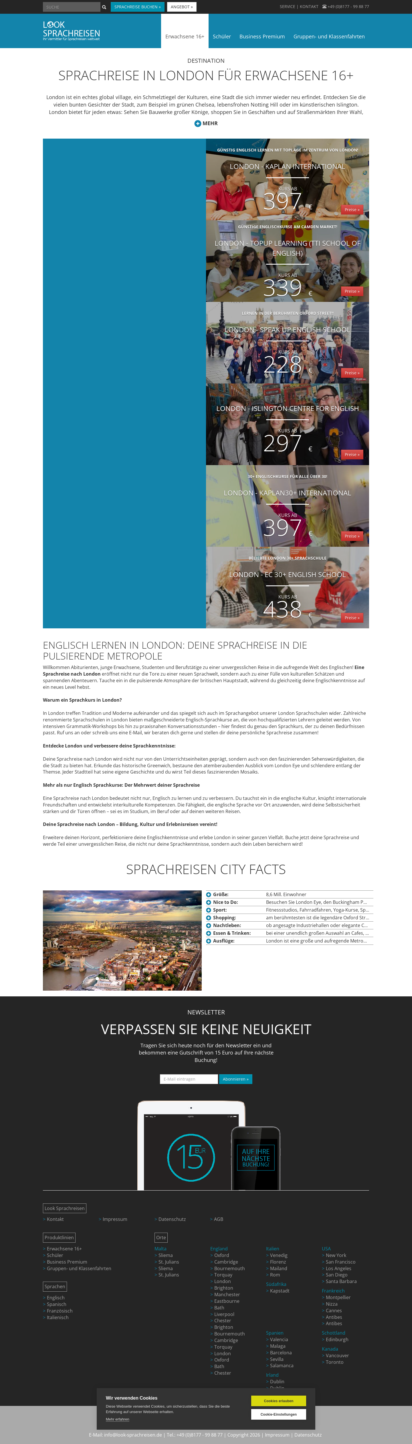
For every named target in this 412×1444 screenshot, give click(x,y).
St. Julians (169, 1262)
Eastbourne (226, 1301)
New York (336, 1255)
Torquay (223, 1275)
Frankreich (333, 1291)
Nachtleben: (227, 925)
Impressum (115, 1219)
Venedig (279, 1255)
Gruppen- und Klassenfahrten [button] (329, 36)
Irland (272, 1375)
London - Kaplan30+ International (287, 508)
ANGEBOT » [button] (182, 6)
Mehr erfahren (117, 1419)
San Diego (337, 1275)
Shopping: (224, 917)
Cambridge (226, 1262)
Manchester (227, 1294)
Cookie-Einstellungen (279, 1414)
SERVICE (287, 6)
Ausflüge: (224, 941)
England (219, 1249)
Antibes (334, 1317)
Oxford (221, 1255)
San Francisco (341, 1262)
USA (326, 1249)
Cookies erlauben (278, 1401)
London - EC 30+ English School (287, 589)
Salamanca (282, 1365)
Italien (272, 1249)
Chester (222, 1320)
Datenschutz (172, 1219)
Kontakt (55, 1219)
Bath (219, 1308)
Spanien (275, 1333)
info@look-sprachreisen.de (133, 1435)
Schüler (55, 1255)
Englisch (56, 1298)
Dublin (277, 1381)
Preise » (352, 209)
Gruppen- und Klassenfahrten (79, 1268)
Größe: (221, 894)
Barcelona (281, 1352)
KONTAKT (309, 6)
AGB (218, 1219)
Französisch (60, 1311)
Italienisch (58, 1317)
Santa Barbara (341, 1281)
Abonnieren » (236, 1079)
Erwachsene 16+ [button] (184, 36)
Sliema (166, 1255)
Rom (275, 1275)
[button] (55, 940)
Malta (160, 1249)
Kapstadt (280, 1291)
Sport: (220, 910)
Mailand (278, 1268)
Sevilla (277, 1359)
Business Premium (67, 1262)
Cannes (334, 1310)
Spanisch (56, 1304)
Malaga (278, 1346)
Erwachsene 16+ (64, 1249)
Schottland (333, 1333)
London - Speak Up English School (287, 344)
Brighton (223, 1288)
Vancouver (337, 1355)
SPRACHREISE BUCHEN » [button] (137, 6)
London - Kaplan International (287, 181)
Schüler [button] (222, 36)
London (222, 1281)
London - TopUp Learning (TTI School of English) (287, 263)
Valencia (279, 1339)
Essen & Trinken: (232, 933)
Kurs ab (287, 189)
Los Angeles (338, 1268)
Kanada (330, 1349)
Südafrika (276, 1284)
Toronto (335, 1362)
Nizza (332, 1304)
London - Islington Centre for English (287, 431)
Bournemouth (229, 1268)
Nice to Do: (225, 902)
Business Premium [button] (262, 36)
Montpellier (338, 1297)
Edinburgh (337, 1339)
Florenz (278, 1262)
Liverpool (224, 1314)
